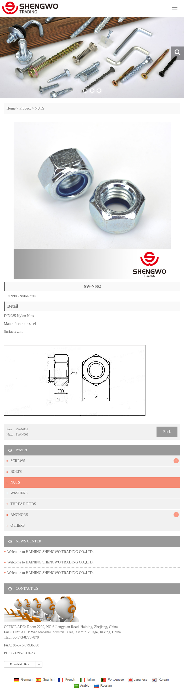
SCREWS (17, 461)
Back (167, 432)
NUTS (39, 108)
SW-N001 (21, 429)
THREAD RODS (23, 504)
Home (11, 108)
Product (25, 108)
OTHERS (17, 525)
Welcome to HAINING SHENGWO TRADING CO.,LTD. (50, 552)
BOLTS (16, 472)
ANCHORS (19, 515)
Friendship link (20, 664)
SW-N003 (22, 434)
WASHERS (18, 493)
